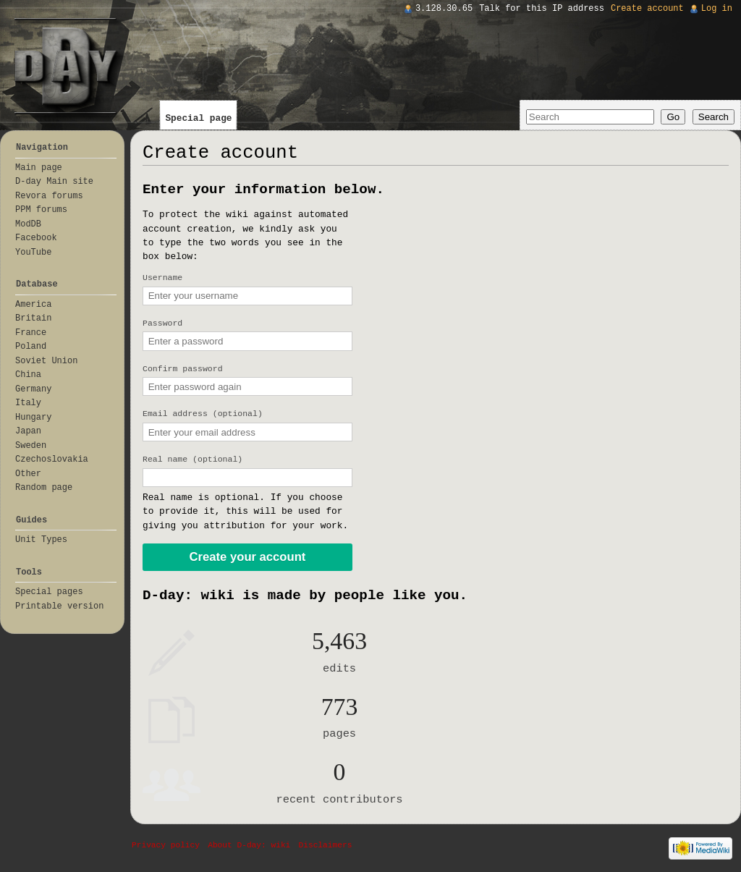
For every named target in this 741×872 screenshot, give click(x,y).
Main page (38, 168)
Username (162, 277)
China (28, 375)
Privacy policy (166, 845)
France (30, 333)
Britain (33, 318)
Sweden (30, 446)
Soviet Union (46, 361)
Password (162, 323)
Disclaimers (325, 845)
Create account (647, 9)
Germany (33, 389)
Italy (28, 403)
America (33, 305)
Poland (30, 347)
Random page (43, 488)
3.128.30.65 (444, 9)
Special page (198, 118)
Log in (716, 9)
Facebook (36, 238)
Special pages (49, 592)
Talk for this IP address (541, 9)
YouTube (33, 252)
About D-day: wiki (249, 845)
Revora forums (49, 196)
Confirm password (183, 368)
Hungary (33, 417)
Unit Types (41, 540)
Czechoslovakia (51, 459)
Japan (28, 431)
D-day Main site (54, 182)
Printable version (59, 606)
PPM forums (41, 210)
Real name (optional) (192, 459)
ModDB (28, 224)
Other (28, 474)
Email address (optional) (203, 413)
